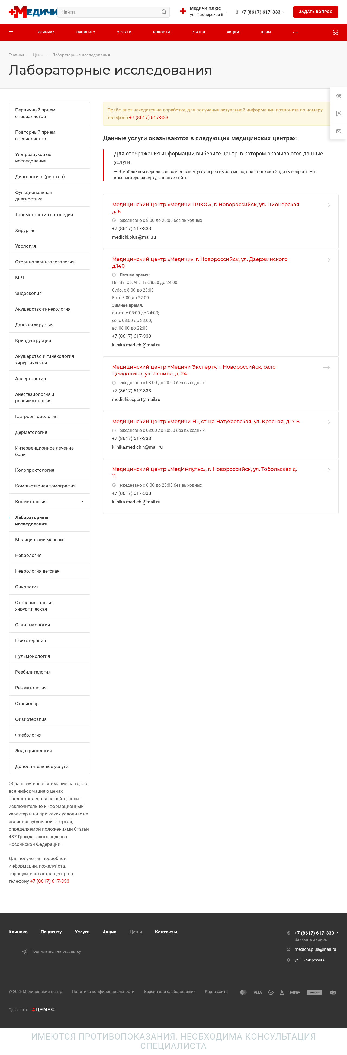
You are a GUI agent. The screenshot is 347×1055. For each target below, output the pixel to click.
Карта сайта (216, 991)
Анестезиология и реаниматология (34, 397)
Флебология (28, 735)
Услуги (82, 932)
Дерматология (31, 432)
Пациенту (51, 932)
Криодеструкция (33, 340)
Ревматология (31, 687)
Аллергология (30, 378)
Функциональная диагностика (33, 196)
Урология (25, 246)
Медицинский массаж (39, 539)
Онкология (27, 586)
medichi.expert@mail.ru (136, 399)
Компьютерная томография (45, 486)
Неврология (28, 555)
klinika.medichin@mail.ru (137, 447)
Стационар (27, 703)
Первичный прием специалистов (35, 113)
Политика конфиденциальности (103, 991)
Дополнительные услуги (41, 766)
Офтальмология (32, 624)
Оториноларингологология (45, 261)
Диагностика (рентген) (40, 176)
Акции (110, 932)
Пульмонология (32, 656)
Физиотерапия (31, 719)
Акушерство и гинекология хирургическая (44, 359)
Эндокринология (33, 750)
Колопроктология (34, 470)
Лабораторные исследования (31, 521)
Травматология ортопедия (44, 214)
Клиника (18, 932)
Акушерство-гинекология (42, 309)
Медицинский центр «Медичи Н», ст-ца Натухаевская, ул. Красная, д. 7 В (206, 421)
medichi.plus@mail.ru (134, 237)
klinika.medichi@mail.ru (136, 345)
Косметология (50, 501)
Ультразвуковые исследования (33, 158)
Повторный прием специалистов (35, 135)
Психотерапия (30, 640)
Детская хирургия (34, 324)
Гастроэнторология (36, 416)
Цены (136, 932)
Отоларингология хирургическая (34, 606)
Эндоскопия (28, 293)
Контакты (166, 932)
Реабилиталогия (33, 672)
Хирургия (25, 230)
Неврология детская (37, 571)
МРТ (20, 277)
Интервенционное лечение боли (44, 451)
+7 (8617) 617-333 (261, 12)
